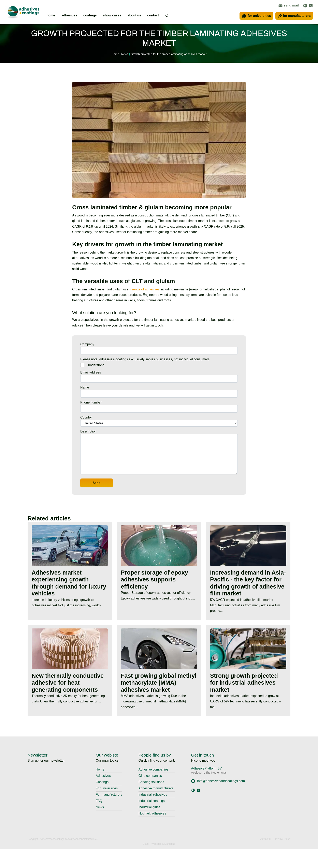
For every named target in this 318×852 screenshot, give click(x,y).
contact (153, 15)
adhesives (69, 15)
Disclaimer (265, 841)
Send (96, 483)
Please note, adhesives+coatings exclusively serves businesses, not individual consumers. (145, 359)
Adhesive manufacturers (156, 791)
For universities (107, 791)
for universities (256, 16)
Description (88, 431)
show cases (112, 15)
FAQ (99, 803)
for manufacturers (294, 16)
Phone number (91, 402)
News (100, 810)
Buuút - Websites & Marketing (159, 846)
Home (100, 772)
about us (134, 15)
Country (86, 417)
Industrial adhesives (153, 797)
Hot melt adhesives (152, 816)
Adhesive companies (154, 772)
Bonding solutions (151, 785)
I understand (95, 365)
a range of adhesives (144, 289)
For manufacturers (109, 797)
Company (87, 344)
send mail (288, 5)
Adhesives (103, 778)
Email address (90, 372)
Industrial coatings (152, 803)
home (50, 15)
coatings (90, 15)
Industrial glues (149, 810)
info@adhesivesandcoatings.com (218, 784)
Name (84, 387)
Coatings (102, 785)
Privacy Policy (282, 841)
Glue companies (150, 778)
